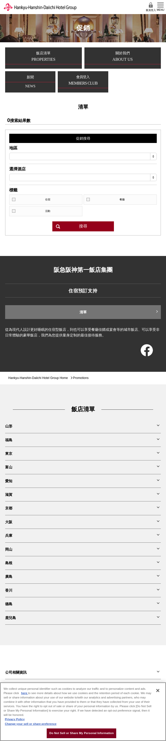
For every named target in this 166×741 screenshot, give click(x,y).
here (24, 693)
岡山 (8, 549)
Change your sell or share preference (30, 723)
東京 (8, 453)
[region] (83, 711)
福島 (8, 440)
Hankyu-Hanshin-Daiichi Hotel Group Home (38, 378)
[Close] (157, 690)
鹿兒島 (10, 618)
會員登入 (151, 7)
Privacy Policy (15, 719)
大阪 (8, 522)
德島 (8, 604)
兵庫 (8, 535)
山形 (8, 426)
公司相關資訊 (16, 672)
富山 (8, 467)
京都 (8, 508)
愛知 (8, 481)
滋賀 (8, 494)
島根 (8, 563)
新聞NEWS (30, 81)
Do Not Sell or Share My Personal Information (81, 733)
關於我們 (122, 58)
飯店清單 (43, 58)
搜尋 (83, 226)
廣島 (8, 576)
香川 (8, 590)
